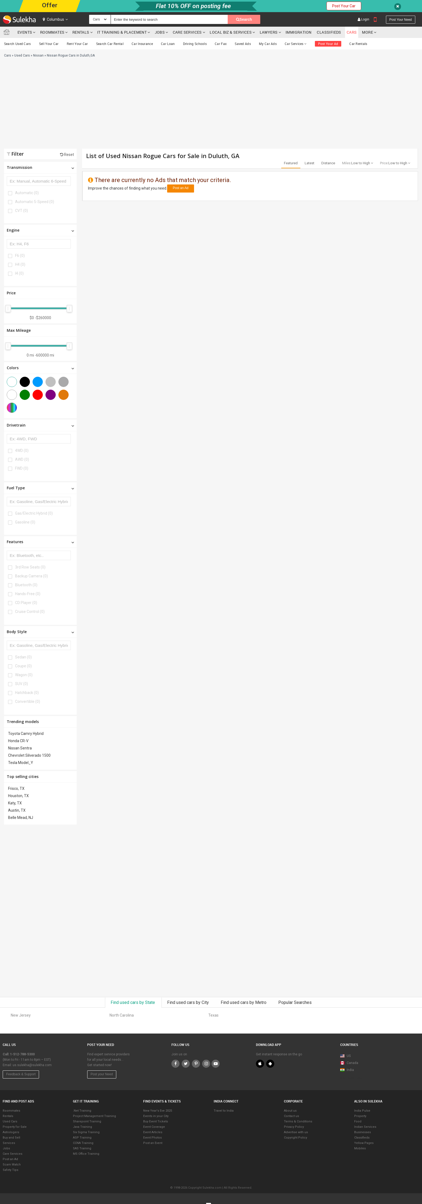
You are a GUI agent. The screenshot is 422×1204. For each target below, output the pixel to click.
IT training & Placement (122, 32)
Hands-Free (27, 594)
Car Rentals (358, 43)
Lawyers (269, 32)
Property (360, 1116)
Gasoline (25, 522)
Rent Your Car (77, 43)
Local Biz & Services (231, 32)
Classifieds (329, 32)
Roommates (52, 32)
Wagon (24, 675)
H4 (20, 264)
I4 (19, 273)
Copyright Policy (295, 1137)
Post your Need (102, 1074)
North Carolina (122, 1015)
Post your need (400, 20)
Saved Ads (243, 43)
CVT (21, 210)
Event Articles (152, 1132)
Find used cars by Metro (244, 1002)
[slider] (8, 308)
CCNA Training (83, 1143)
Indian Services (365, 1127)
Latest (309, 163)
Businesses (362, 1132)
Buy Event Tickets (155, 1121)
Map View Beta (351, 1078)
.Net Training (82, 1110)
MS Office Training (86, 1154)
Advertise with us (296, 1132)
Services (9, 1143)
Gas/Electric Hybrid (34, 513)
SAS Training (82, 1148)
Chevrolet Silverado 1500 (29, 755)
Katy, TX (15, 803)
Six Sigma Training (86, 1132)
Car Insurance (142, 43)
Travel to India (224, 1110)
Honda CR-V (18, 741)
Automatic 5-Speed (34, 202)
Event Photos (152, 1137)
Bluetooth (26, 585)
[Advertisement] (143, 105)
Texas (213, 1015)
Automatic (27, 193)
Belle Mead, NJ (20, 817)
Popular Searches (295, 1002)
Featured (291, 163)
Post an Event (152, 1143)
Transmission (40, 167)
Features (40, 542)
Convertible (27, 701)
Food (357, 1121)
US (345, 1056)
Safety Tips (10, 1170)
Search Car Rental (110, 43)
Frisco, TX (16, 788)
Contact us (291, 1116)
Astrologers (11, 1132)
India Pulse (362, 1110)
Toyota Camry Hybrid (26, 733)
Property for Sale (15, 1127)
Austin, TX (17, 810)
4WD (22, 450)
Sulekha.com (7, 33)
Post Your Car (344, 6)
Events (24, 32)
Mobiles (360, 1148)
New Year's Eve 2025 (157, 1110)
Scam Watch (12, 1164)
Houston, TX (18, 796)
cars (352, 32)
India (347, 1070)
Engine (40, 230)
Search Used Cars (17, 43)
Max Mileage (19, 330)
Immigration (298, 32)
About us (290, 1110)
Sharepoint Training (87, 1121)
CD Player (26, 603)
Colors (40, 368)
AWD (22, 459)
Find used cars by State (133, 1002)
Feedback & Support (21, 1074)
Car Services (296, 43)
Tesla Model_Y (20, 762)
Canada (349, 1063)
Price (11, 292)
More (369, 32)
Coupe (23, 666)
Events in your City (155, 1116)
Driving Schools (195, 43)
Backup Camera (31, 576)
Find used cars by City (188, 1002)
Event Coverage (154, 1127)
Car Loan (168, 43)
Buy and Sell (11, 1137)
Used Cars (10, 1121)
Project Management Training (94, 1116)
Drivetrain (40, 425)
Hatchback (27, 692)
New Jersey (21, 1015)
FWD (21, 468)
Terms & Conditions (298, 1121)
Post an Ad (180, 188)
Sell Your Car (49, 43)
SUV (21, 684)
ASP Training (82, 1137)
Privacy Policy (294, 1127)
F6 (20, 255)
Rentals (80, 32)
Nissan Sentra (20, 748)
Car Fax (221, 43)
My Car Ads (268, 43)
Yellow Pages (364, 1143)
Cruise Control (30, 611)
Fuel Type (40, 488)
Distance (328, 163)
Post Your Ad (328, 43)
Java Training (82, 1127)
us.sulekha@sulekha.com (32, 1065)
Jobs (160, 32)
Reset (67, 154)
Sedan (23, 657)
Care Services (187, 32)
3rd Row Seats (30, 567)
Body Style (40, 631)
